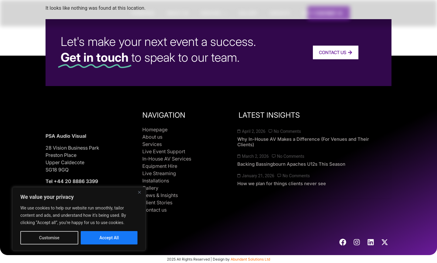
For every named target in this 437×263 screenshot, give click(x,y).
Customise (49, 237)
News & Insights (160, 195)
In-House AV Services (166, 159)
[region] (79, 219)
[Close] (139, 192)
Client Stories (319, 13)
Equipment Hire (159, 166)
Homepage (142, 13)
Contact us (154, 210)
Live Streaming (159, 173)
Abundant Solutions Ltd (250, 259)
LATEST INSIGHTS (269, 115)
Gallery (248, 13)
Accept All (109, 237)
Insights (280, 13)
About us (177, 13)
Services (213, 13)
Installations (155, 181)
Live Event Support (163, 151)
